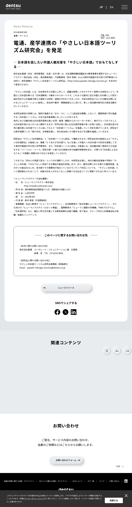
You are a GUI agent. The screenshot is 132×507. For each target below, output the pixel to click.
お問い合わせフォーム (66, 460)
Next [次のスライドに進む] (127, 351)
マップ (101, 481)
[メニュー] (124, 7)
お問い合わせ (114, 481)
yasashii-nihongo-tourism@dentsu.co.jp (46, 267)
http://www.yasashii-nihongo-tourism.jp (87, 80)
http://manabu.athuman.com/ (38, 185)
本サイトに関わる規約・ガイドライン (53, 481)
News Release (23, 26)
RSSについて (77, 481)
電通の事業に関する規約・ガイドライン (19, 481)
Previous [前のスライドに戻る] (117, 351)
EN (111, 7)
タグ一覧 (91, 481)
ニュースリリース (66, 287)
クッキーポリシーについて (35, 498)
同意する (114, 500)
